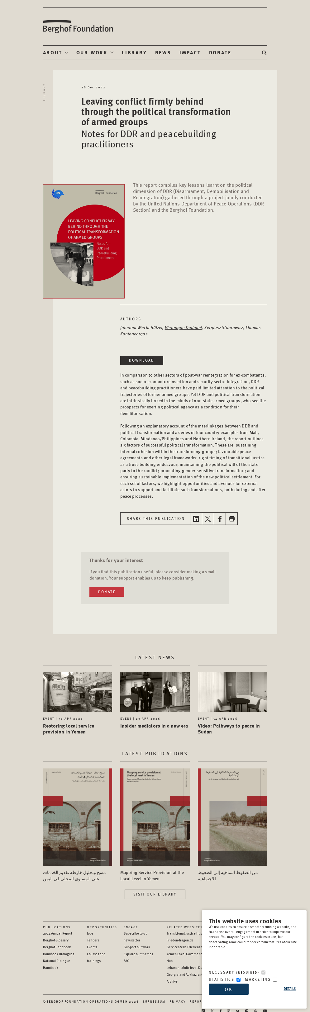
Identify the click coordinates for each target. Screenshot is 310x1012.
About (52, 52)
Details (290, 988)
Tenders (93, 940)
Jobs (90, 933)
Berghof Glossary (56, 940)
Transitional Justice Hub (184, 933)
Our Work (92, 52)
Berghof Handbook (57, 947)
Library (134, 52)
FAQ (127, 960)
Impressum (154, 1001)
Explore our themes (138, 953)
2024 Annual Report (58, 933)
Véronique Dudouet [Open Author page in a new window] (183, 327)
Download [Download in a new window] (142, 360)
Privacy (177, 1001)
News (163, 52)
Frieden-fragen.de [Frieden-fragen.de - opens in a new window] (180, 940)
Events (92, 947)
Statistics (221, 979)
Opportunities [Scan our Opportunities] (102, 927)
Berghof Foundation (77, 26)
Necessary (234, 972)
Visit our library (155, 894)
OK (229, 989)
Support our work (137, 947)
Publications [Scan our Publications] (57, 927)
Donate (220, 52)
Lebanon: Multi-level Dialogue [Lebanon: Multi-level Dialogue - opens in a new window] (189, 967)
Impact (190, 52)
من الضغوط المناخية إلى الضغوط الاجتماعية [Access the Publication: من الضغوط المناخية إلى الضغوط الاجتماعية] (228, 875)
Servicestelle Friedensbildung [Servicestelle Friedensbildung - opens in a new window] (189, 947)
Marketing (258, 979)
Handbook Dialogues (58, 953)
